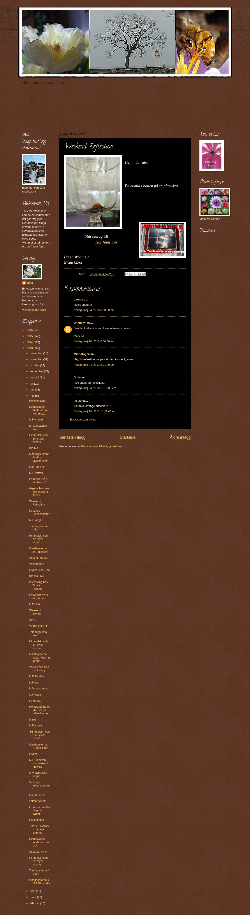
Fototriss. (35, 700)
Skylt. (32, 619)
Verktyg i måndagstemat (39, 786)
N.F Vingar (35, 520)
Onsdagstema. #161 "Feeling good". (39, 657)
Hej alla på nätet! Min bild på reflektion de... (39, 710)
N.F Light (34, 604)
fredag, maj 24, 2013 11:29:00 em (95, 411)
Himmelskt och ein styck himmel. (38, 645)
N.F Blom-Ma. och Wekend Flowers (38, 763)
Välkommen (36, 563)
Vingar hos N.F (38, 625)
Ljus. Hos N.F (37, 466)
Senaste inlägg (72, 437)
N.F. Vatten (36, 473)
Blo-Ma (33, 448)
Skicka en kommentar (83, 419)
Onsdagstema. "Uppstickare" (39, 746)
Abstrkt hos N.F (39, 557)
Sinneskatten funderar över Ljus (39, 842)
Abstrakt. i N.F (38, 851)
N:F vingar (35, 725)
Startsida (127, 437)
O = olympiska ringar (38, 774)
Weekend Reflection (37, 503)
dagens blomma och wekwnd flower (39, 492)
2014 (29, 342)
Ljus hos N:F (37, 795)
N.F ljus (34, 682)
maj (32, 395)
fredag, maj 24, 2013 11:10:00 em (95, 388)
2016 (29, 330)
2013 (29, 348)
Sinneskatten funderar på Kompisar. (38, 410)
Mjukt (32, 719)
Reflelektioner (37, 400)
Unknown (80, 322)
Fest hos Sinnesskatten (39, 512)
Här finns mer (91, 242)
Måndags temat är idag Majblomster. (39, 457)
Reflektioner (36, 819)
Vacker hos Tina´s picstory (39, 668)
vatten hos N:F (38, 801)
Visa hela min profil (34, 309)
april (33, 891)
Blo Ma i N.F (37, 576)
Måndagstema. (38, 688)
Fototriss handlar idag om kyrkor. (39, 810)
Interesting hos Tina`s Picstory (38, 585)
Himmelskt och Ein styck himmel (38, 438)
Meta (29, 282)
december (36, 353)
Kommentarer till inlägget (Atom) (101, 446)
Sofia (77, 377)
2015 (29, 336)
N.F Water (35, 694)
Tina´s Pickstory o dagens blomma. (39, 829)
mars (33, 897)
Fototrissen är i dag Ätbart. (38, 596)
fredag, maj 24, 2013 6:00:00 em (94, 310)
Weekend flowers (35, 612)
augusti (35, 377)
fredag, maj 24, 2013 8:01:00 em (94, 364)
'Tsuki (78, 400)
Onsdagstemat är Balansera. (39, 550)
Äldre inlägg (180, 437)
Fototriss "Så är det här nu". (38, 480)
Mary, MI (79, 336)
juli (32, 383)
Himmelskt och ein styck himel (38, 539)
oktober (35, 365)
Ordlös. (33, 754)
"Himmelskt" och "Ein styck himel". (39, 735)
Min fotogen (82, 354)
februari (35, 903)
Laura (77, 299)
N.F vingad (36, 419)
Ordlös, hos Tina (39, 570)
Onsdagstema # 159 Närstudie (39, 881)
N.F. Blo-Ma (36, 676)
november (36, 359)
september (37, 371)
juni (32, 389)
